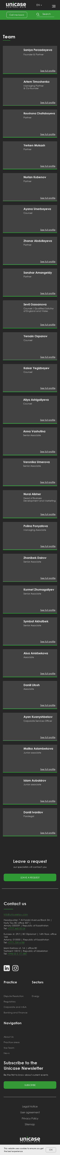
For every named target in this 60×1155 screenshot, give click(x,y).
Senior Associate (32, 561)
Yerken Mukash (34, 145)
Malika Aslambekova (38, 748)
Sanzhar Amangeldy (38, 272)
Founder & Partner (34, 54)
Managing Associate (35, 529)
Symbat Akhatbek (36, 621)
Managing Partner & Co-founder (34, 87)
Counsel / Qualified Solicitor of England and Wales (39, 309)
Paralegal (29, 816)
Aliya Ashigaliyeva (36, 399)
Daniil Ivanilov (33, 812)
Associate (29, 657)
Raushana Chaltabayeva (39, 113)
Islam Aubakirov (35, 780)
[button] (16, 15)
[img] (12, 59)
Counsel (28, 213)
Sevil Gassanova (35, 304)
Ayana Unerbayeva (37, 209)
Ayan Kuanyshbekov (38, 716)
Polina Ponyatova (36, 526)
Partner (27, 117)
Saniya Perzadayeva (38, 50)
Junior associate (32, 752)
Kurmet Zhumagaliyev (39, 589)
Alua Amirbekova (36, 653)
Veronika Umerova (36, 462)
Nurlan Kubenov (35, 177)
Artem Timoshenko (37, 81)
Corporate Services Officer (38, 720)
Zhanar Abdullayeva (38, 241)
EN (38, 5)
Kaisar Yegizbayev (36, 368)
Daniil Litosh (32, 685)
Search (47, 13)
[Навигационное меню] (54, 6)
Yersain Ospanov (35, 336)
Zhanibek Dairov (35, 557)
